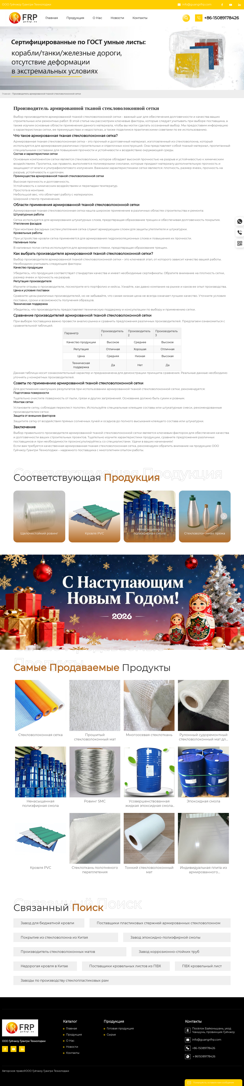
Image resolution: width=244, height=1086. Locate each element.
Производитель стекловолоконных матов (58, 952)
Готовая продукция (120, 1028)
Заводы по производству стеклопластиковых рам (65, 980)
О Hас (70, 1040)
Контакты (72, 1052)
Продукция (74, 1034)
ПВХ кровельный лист (202, 966)
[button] (223, 516)
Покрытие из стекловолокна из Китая (54, 937)
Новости (72, 1046)
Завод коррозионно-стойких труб (169, 952)
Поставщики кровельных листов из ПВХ (125, 966)
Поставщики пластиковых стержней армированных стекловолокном (158, 923)
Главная (6, 93)
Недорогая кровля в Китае (44, 966)
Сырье (111, 1034)
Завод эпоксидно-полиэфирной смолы (165, 937)
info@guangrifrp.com (196, 4)
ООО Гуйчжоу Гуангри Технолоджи (26, 4)
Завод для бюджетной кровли (47, 923)
